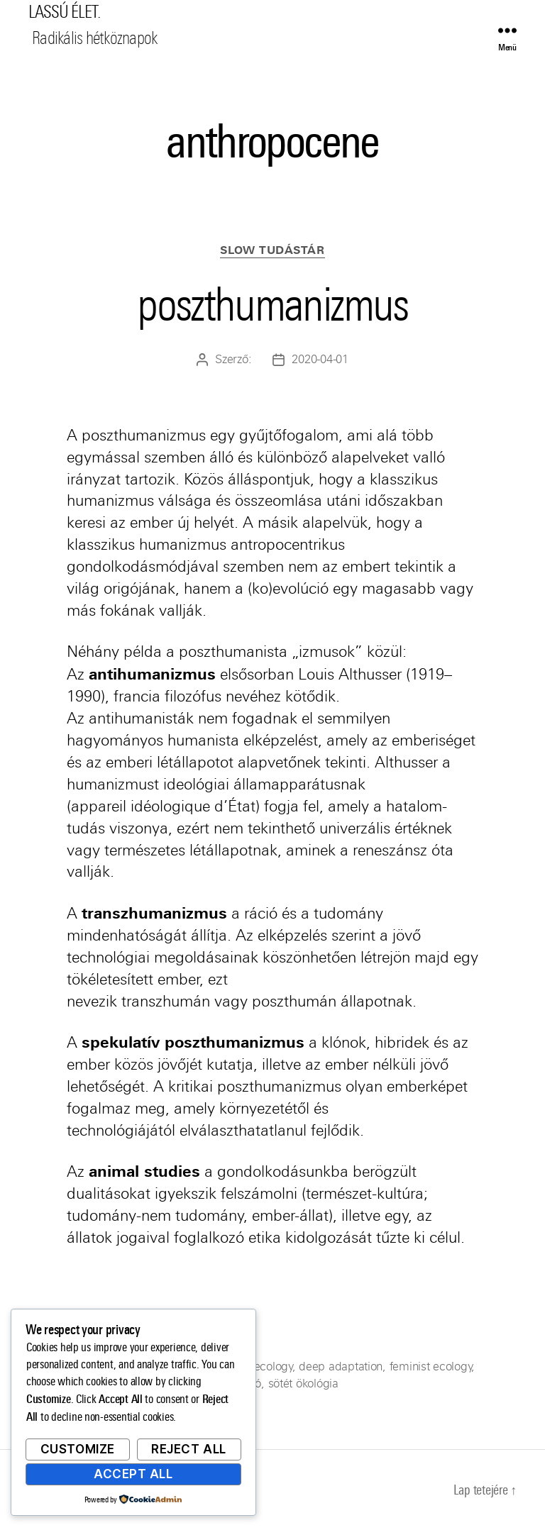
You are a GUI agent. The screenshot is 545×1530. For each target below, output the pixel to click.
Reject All (188, 1449)
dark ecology (260, 1366)
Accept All (133, 1474)
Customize (77, 1449)
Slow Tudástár (272, 250)
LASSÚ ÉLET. (64, 12)
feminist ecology (431, 1366)
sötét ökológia (303, 1383)
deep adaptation (340, 1366)
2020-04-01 (320, 359)
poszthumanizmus (272, 304)
